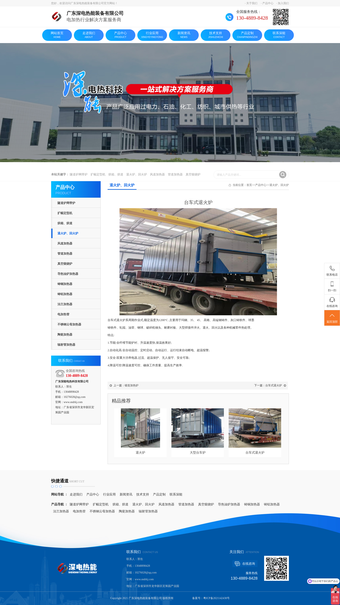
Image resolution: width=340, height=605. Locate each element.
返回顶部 (332, 318)
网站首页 (57, 35)
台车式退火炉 (273, 385)
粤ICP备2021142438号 (216, 598)
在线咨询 (248, 563)
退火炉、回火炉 (136, 178)
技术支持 (215, 35)
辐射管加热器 (66, 344)
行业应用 (152, 35)
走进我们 (89, 35)
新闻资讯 (184, 35)
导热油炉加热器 (67, 273)
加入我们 (283, 3)
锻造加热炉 (131, 385)
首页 (249, 185)
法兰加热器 (64, 304)
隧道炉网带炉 (79, 178)
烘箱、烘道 (115, 178)
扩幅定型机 (98, 178)
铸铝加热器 (64, 294)
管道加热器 (175, 178)
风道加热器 (157, 178)
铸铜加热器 (64, 284)
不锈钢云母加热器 (69, 324)
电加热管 (63, 314)
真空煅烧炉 (193, 178)
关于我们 (251, 3)
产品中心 (267, 3)
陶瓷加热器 (64, 334)
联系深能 (279, 35)
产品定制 (247, 35)
